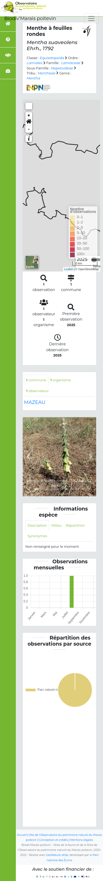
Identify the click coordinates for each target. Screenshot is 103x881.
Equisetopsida (52, 58)
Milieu (56, 525)
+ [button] (28, 115)
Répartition (75, 525)
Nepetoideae (62, 68)
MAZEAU (34, 402)
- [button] (28, 129)
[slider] (94, 259)
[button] (28, 122)
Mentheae (46, 73)
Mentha (33, 78)
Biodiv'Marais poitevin (30, 18)
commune (36, 380)
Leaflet (68, 269)
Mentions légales (81, 840)
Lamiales (34, 63)
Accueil (22, 835)
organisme (60, 380)
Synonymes (37, 536)
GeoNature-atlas (57, 855)
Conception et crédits (53, 840)
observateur (37, 391)
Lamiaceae (70, 63)
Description (37, 525)
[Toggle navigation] (91, 18)
